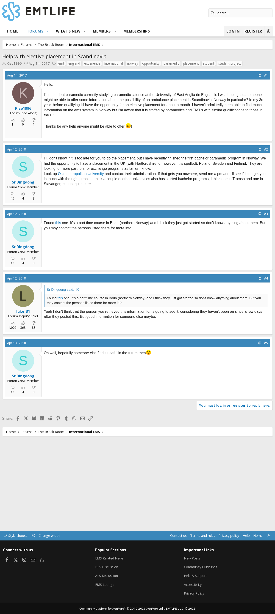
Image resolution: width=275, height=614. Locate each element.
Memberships (136, 31)
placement (191, 63)
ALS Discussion (107, 575)
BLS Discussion (107, 566)
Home (12, 31)
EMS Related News (110, 557)
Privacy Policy (195, 593)
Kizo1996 (14, 63)
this (58, 281)
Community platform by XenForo (122, 608)
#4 (266, 368)
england (74, 63)
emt (61, 63)
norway (132, 63)
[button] (48, 31)
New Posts (193, 557)
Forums (35, 31)
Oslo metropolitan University (81, 232)
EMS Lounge (105, 584)
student (208, 63)
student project (229, 63)
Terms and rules (200, 535)
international (113, 63)
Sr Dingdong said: (60, 379)
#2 (266, 208)
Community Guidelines (201, 566)
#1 (266, 75)
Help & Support (196, 575)
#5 (266, 432)
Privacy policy (227, 535)
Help (245, 535)
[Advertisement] (80, 162)
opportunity (150, 63)
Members (102, 31)
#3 (266, 272)
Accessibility (193, 584)
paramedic (171, 63)
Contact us (175, 535)
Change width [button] (50, 535)
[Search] (240, 12)
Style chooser (17, 535)
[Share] (259, 75)
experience (92, 63)
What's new (68, 31)
